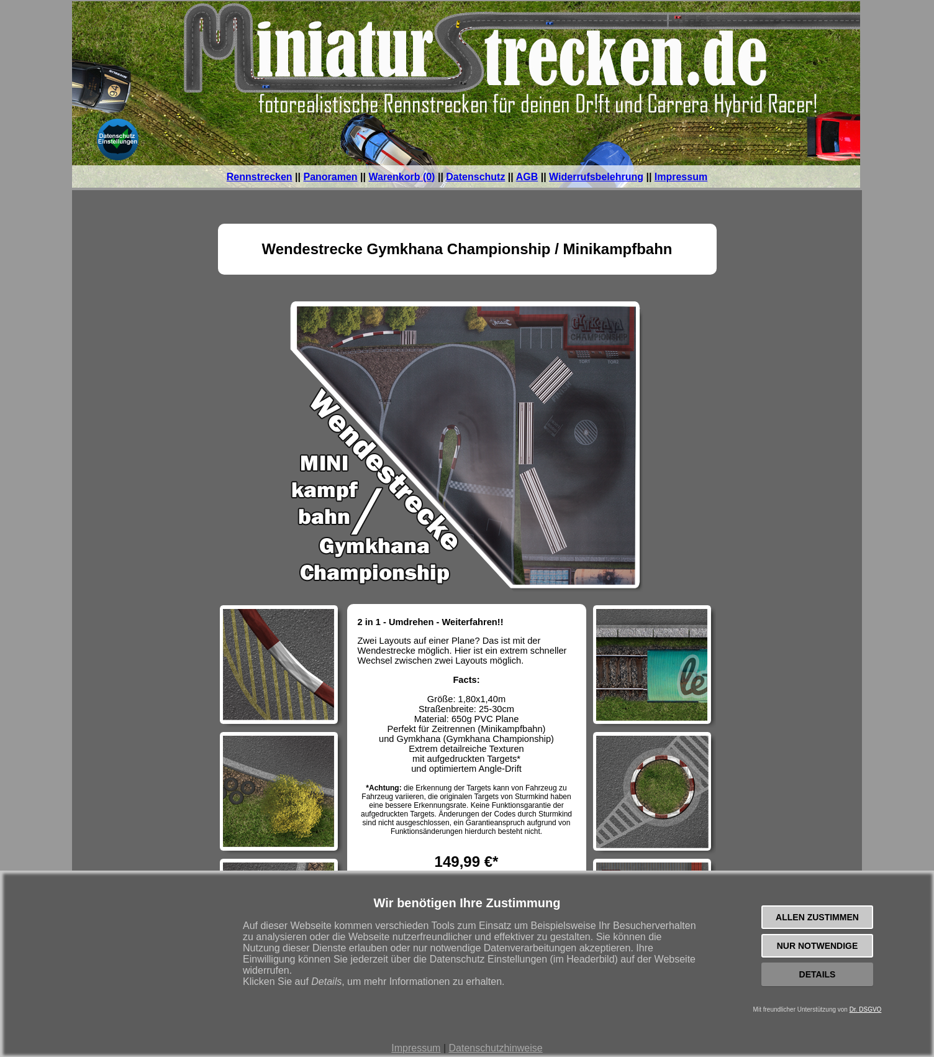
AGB (527, 177)
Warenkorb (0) (401, 177)
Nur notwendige (817, 946)
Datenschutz (475, 177)
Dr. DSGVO (866, 1009)
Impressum (415, 1048)
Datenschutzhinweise (495, 1048)
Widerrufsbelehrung (596, 177)
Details (817, 974)
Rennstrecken (259, 177)
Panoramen (330, 177)
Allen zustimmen (817, 917)
